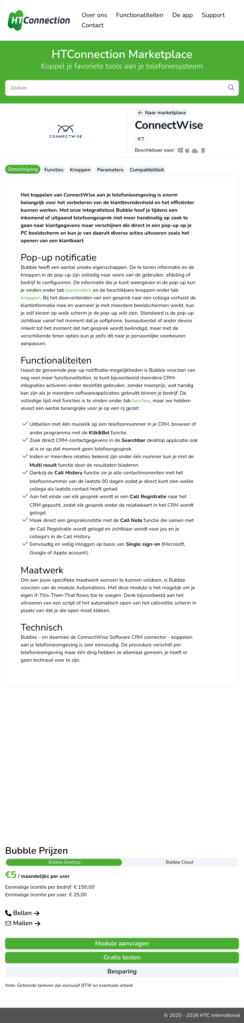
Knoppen (80, 169)
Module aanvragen (122, 943)
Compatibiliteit (147, 169)
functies (141, 400)
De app (182, 15)
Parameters (110, 169)
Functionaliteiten (139, 15)
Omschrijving (23, 169)
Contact (93, 25)
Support (213, 15)
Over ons (94, 15)
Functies (54, 169)
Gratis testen (121, 957)
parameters (79, 290)
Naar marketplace (161, 112)
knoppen (30, 297)
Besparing (122, 971)
